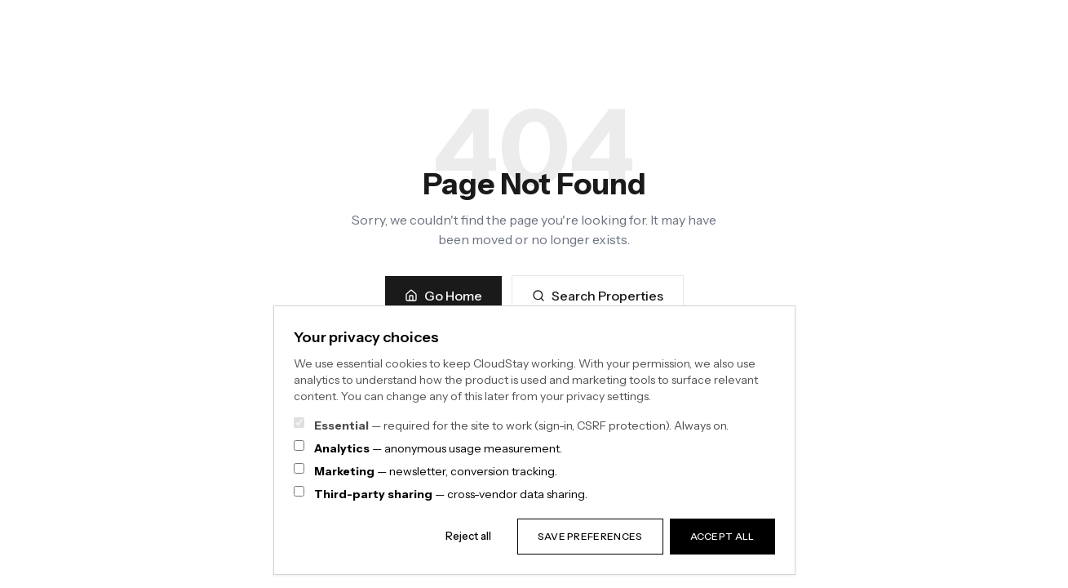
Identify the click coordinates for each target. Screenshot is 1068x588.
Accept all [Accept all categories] (722, 536)
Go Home (443, 295)
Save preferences (590, 536)
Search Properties (597, 295)
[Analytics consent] (299, 445)
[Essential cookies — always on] (299, 422)
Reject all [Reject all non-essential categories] (468, 535)
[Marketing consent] (299, 468)
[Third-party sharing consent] (299, 491)
